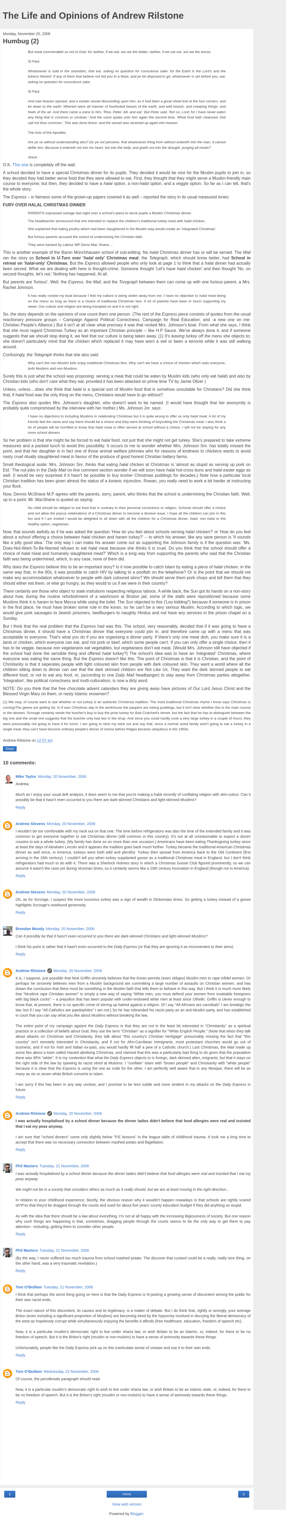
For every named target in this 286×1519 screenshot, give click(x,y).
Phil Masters (27, 1166)
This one (20, 165)
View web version (127, 1504)
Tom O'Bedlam (29, 1287)
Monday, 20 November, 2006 (62, 776)
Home (127, 1494)
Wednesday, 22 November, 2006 (71, 1371)
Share (10, 749)
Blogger (136, 1514)
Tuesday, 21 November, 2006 (64, 1166)
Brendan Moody (30, 929)
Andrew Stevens (30, 824)
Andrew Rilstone (31, 971)
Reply (20, 807)
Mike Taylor (26, 776)
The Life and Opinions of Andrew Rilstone (93, 16)
